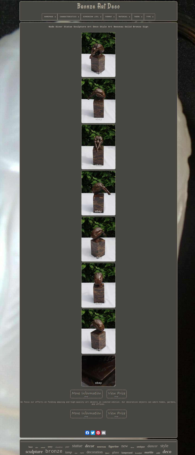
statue (77, 445)
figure (107, 453)
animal (43, 447)
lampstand (126, 452)
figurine (114, 446)
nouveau (101, 446)
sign (76, 453)
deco (167, 451)
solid (158, 453)
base (31, 447)
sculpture (34, 451)
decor (89, 446)
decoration (95, 452)
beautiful (138, 453)
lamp (68, 452)
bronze (53, 451)
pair (67, 447)
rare (82, 452)
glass (115, 452)
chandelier (59, 447)
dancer (152, 446)
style (164, 445)
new (124, 446)
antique (141, 446)
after (36, 447)
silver (132, 447)
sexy (50, 446)
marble (148, 452)
